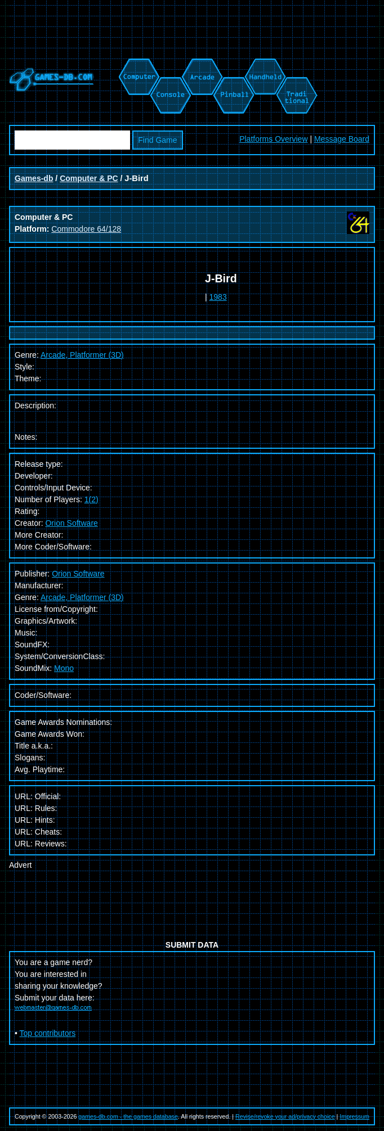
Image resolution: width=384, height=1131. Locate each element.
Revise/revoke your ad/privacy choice (285, 1116)
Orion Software (71, 523)
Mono (64, 668)
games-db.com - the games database (128, 1116)
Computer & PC (89, 178)
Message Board (341, 138)
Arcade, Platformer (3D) (82, 597)
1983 (218, 296)
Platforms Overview (273, 138)
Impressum (354, 1116)
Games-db (34, 178)
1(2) (91, 499)
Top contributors (48, 1033)
